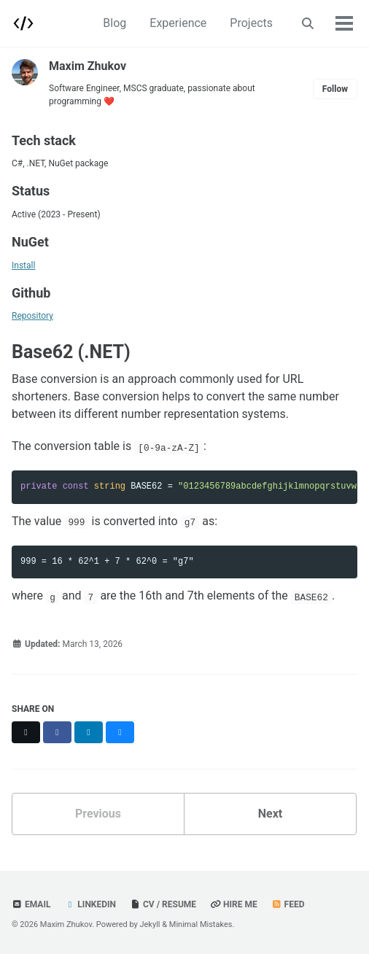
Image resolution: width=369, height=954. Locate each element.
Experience (177, 23)
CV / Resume (163, 904)
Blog (114, 23)
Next (270, 814)
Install (23, 265)
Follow (335, 89)
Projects (251, 23)
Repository (32, 316)
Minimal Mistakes (201, 924)
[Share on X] (26, 732)
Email (31, 904)
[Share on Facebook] (57, 732)
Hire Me (233, 904)
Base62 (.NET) (71, 351)
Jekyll (149, 924)
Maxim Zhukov (87, 66)
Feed (288, 904)
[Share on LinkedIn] (88, 732)
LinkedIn (90, 904)
